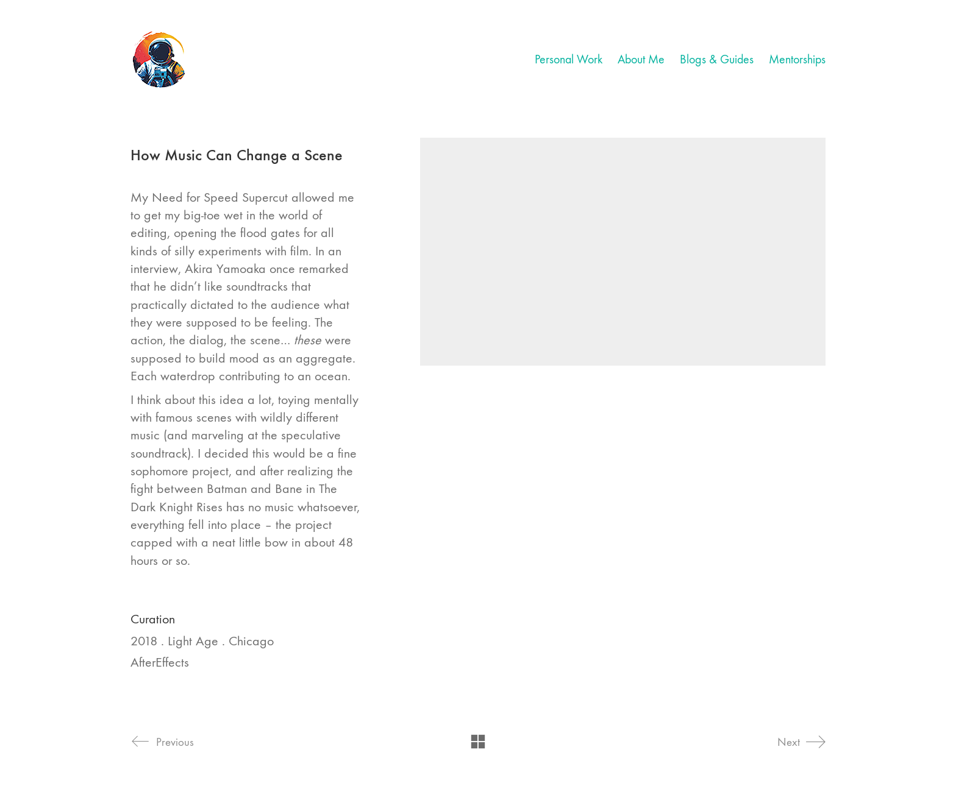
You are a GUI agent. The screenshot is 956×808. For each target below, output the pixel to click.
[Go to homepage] (159, 59)
